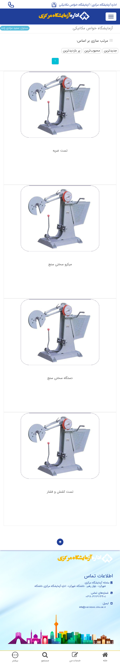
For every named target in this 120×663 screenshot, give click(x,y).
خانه (105, 661)
